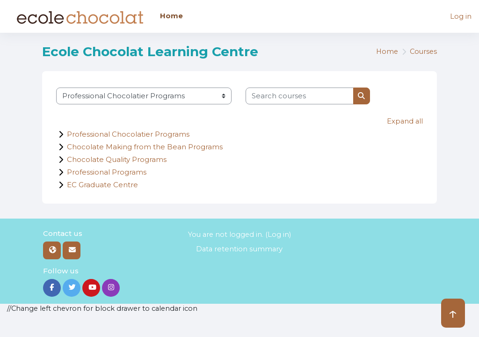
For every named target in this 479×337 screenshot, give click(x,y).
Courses (422, 52)
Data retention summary (239, 248)
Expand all (404, 121)
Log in (461, 16)
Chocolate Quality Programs (117, 158)
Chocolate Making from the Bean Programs (145, 146)
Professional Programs (106, 171)
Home (385, 52)
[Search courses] (300, 96)
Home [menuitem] (171, 16)
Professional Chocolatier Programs (128, 133)
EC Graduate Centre (102, 184)
